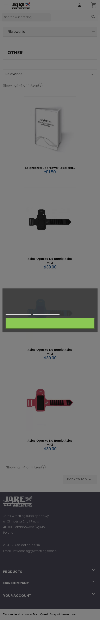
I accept (50, 323)
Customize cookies (46, 312)
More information (18, 312)
